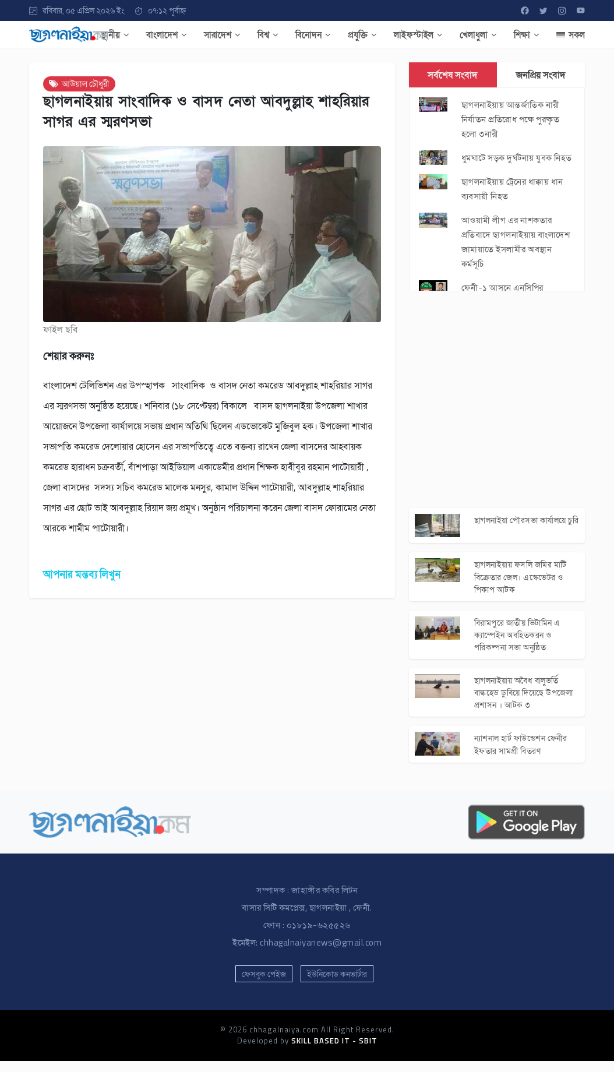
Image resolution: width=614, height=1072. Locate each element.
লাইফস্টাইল (418, 34)
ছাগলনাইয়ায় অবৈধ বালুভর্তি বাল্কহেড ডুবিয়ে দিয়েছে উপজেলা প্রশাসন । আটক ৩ (520, 701)
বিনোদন (313, 34)
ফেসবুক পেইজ (264, 985)
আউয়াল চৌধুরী (79, 83)
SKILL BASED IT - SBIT (334, 1052)
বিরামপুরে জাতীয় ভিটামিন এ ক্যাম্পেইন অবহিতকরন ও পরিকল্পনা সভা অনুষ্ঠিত (520, 640)
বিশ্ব (267, 34)
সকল (570, 34)
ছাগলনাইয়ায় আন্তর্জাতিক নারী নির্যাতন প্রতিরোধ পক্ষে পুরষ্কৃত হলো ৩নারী (510, 119)
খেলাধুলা (478, 34)
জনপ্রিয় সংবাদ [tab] (541, 75)
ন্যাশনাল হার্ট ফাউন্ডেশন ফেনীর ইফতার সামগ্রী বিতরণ (525, 754)
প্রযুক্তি (362, 34)
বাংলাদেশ (166, 34)
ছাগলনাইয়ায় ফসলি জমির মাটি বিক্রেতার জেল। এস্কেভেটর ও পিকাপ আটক (524, 580)
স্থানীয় (115, 34)
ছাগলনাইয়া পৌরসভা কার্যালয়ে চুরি (524, 526)
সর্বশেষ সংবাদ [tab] (453, 75)
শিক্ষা (526, 34)
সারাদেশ (222, 34)
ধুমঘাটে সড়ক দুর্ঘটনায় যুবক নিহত (516, 157)
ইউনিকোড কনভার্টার (337, 985)
